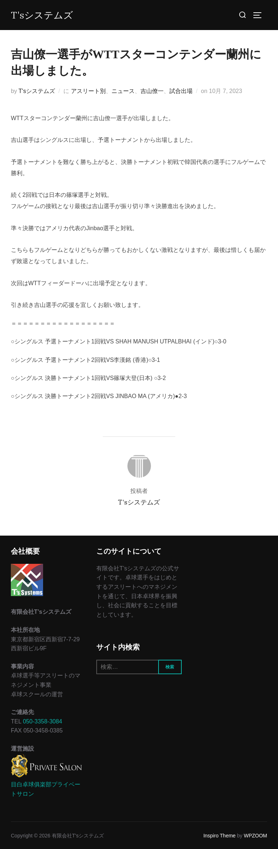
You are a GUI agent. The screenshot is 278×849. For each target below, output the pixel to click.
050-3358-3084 (42, 721)
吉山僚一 (152, 91)
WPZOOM (255, 836)
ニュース (123, 91)
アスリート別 (88, 91)
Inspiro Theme (219, 836)
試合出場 (181, 91)
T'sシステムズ (42, 15)
